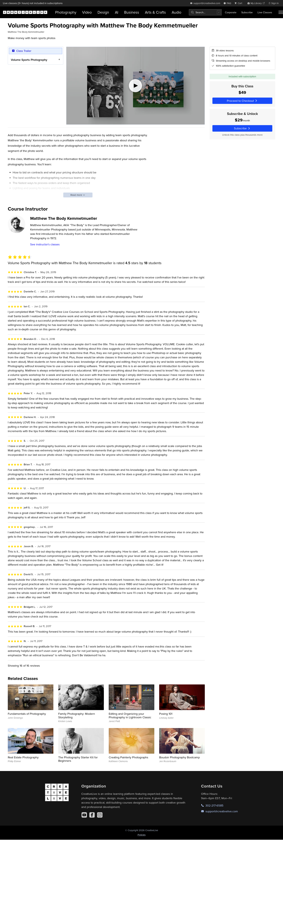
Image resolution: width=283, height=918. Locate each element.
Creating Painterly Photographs (128, 757)
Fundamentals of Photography (27, 714)
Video (87, 12)
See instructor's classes (45, 244)
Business (131, 12)
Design (103, 12)
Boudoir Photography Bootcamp (179, 757)
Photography (65, 12)
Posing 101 (165, 714)
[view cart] (239, 3)
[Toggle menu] (280, 12)
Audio (176, 12)
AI (116, 12)
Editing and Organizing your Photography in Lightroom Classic (130, 715)
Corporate (230, 12)
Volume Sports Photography (29, 60)
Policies (142, 834)
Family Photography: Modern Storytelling (76, 715)
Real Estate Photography (23, 757)
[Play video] (135, 85)
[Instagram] (100, 815)
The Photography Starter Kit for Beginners (78, 759)
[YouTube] (84, 815)
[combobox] (205, 12)
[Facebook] (92, 815)
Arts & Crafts (155, 12)
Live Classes (265, 12)
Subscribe (247, 12)
